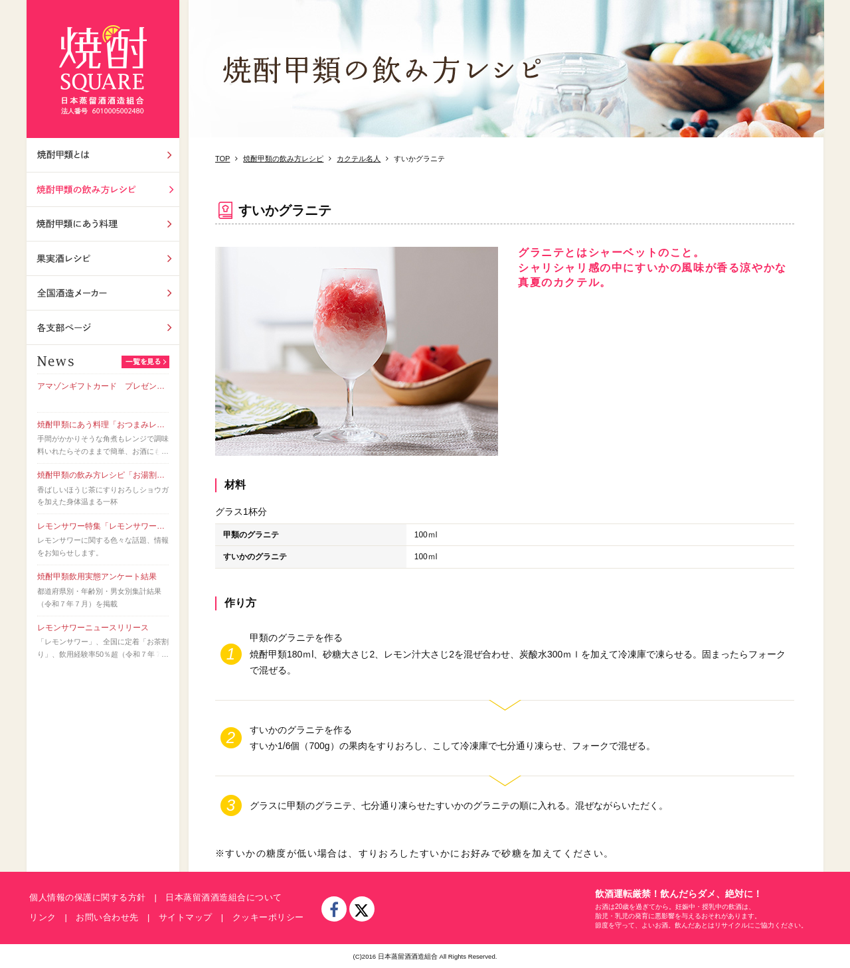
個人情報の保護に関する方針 (87, 897)
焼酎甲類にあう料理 (103, 224)
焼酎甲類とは (103, 155)
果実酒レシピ (103, 258)
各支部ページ (103, 327)
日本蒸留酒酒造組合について (223, 897)
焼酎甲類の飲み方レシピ (283, 159)
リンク (42, 917)
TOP (222, 159)
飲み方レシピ (103, 189)
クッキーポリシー (268, 917)
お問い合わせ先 (107, 917)
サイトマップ (185, 917)
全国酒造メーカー (103, 293)
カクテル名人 (359, 159)
